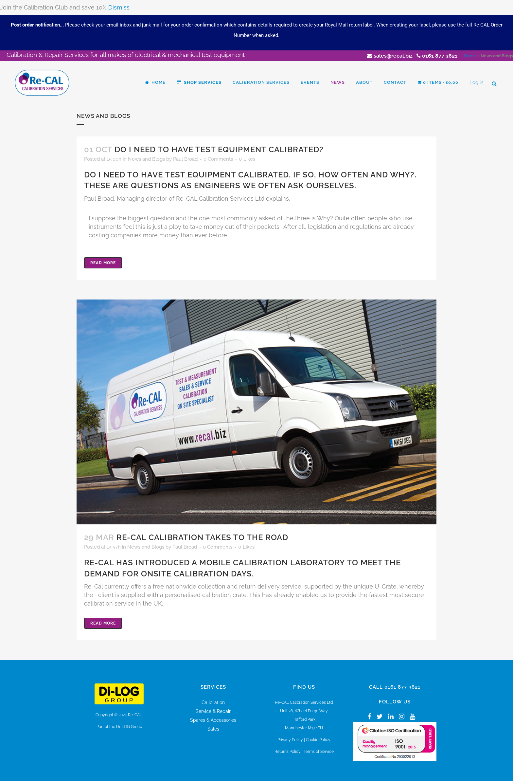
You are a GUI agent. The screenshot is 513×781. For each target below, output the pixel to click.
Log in (476, 82)
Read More (103, 263)
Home (470, 55)
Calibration (213, 702)
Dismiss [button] (119, 7)
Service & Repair (213, 711)
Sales (213, 729)
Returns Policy (287, 751)
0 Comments (218, 159)
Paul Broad (185, 159)
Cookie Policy (318, 739)
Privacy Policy (290, 739)
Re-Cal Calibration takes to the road (202, 537)
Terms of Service (319, 751)
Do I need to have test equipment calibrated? (219, 149)
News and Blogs (146, 159)
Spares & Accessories (213, 720)
